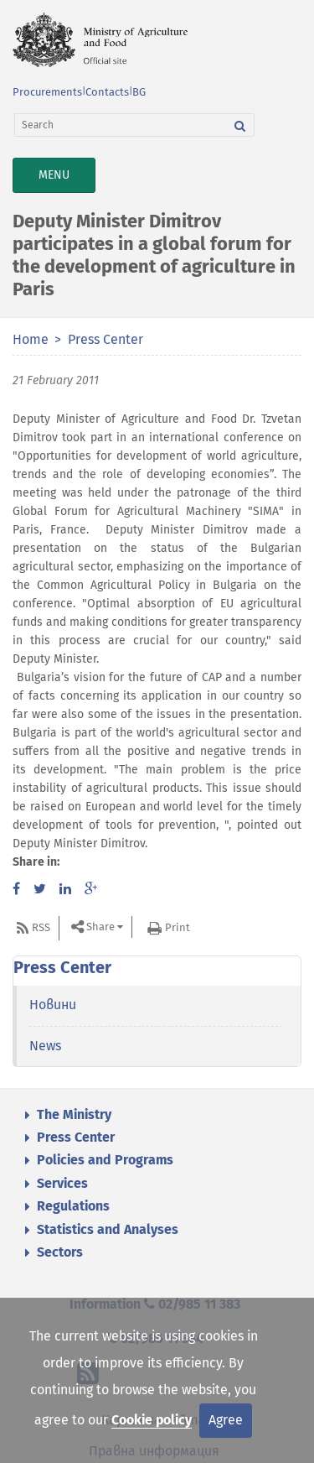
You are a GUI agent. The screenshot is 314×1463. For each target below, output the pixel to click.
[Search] (120, 125)
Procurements (47, 92)
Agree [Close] (225, 1420)
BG (139, 92)
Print (177, 927)
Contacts (107, 92)
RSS (41, 927)
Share (100, 926)
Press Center (105, 339)
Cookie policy (151, 1420)
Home (31, 339)
